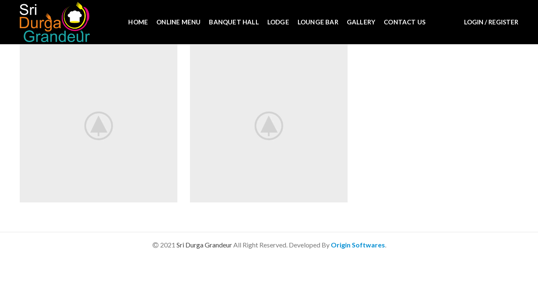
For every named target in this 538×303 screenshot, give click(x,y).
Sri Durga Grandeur (205, 245)
